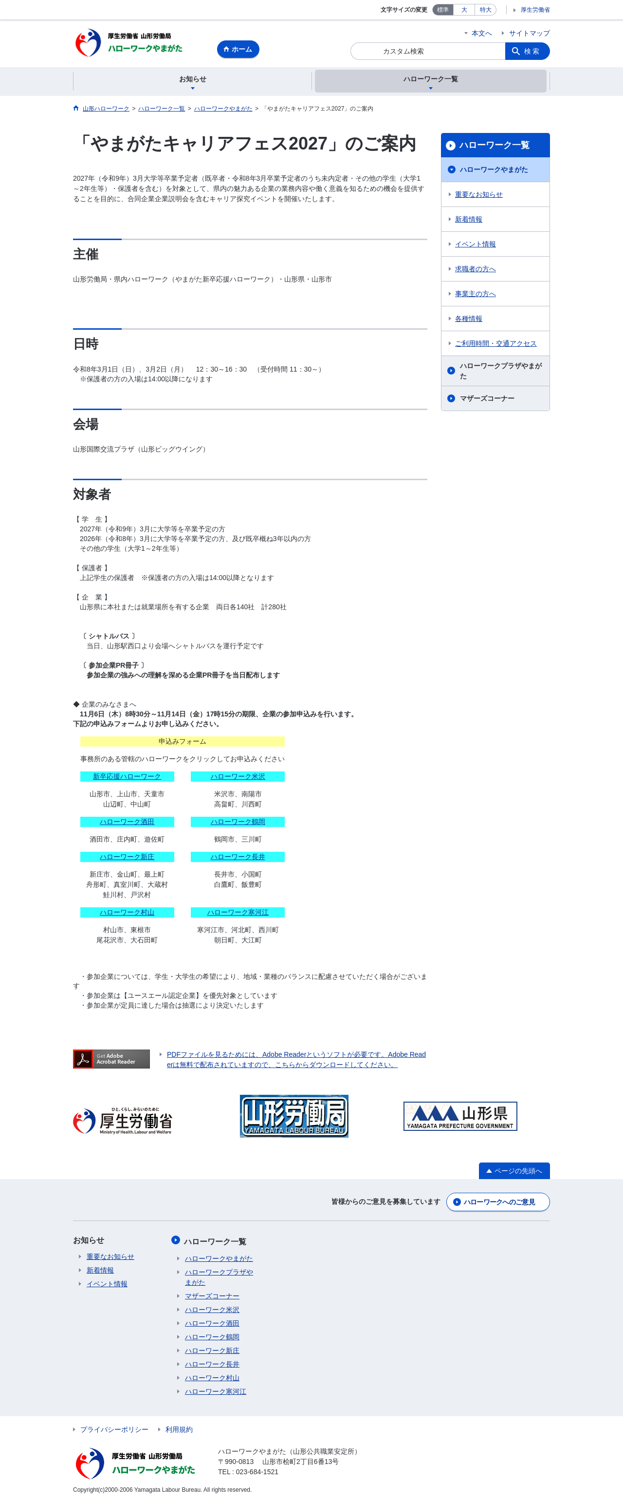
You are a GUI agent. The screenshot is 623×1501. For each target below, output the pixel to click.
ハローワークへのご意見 (499, 1202)
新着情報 (468, 221)
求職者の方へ (475, 270)
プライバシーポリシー (114, 1428)
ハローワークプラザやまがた (501, 372)
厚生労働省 (535, 9)
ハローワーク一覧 (494, 146)
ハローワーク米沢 (238, 777)
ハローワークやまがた (494, 171)
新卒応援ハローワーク (127, 777)
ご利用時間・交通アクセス (496, 345)
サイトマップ (529, 33)
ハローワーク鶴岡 (238, 822)
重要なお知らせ (479, 196)
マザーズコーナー (487, 400)
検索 (532, 51)
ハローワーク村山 (127, 913)
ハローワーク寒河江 (238, 913)
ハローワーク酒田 (127, 822)
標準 (443, 9)
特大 (486, 9)
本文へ (482, 33)
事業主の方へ (475, 295)
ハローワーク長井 (238, 858)
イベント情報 (475, 245)
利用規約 (179, 1428)
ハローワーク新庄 (127, 858)
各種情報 (468, 320)
